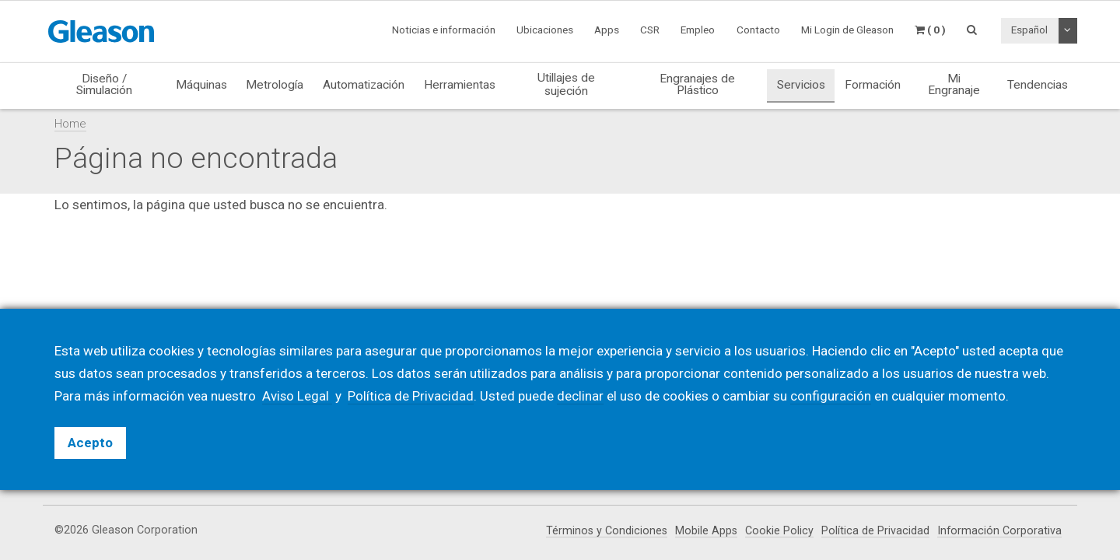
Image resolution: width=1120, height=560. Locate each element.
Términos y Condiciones (604, 530)
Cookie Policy (778, 530)
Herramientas (459, 85)
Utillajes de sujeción (566, 84)
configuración (831, 396)
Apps (606, 29)
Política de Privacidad (875, 530)
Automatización (363, 85)
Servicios (801, 85)
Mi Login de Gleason (847, 29)
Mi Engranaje (954, 84)
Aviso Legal (297, 396)
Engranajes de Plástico (697, 84)
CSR (650, 29)
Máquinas (201, 85)
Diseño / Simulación (104, 84)
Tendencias (1037, 85)
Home (70, 124)
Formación (873, 85)
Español (1029, 29)
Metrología (274, 85)
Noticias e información (443, 29)
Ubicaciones (544, 29)
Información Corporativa (999, 530)
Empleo (698, 29)
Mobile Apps (705, 530)
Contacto (758, 29)
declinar (581, 396)
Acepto (90, 442)
